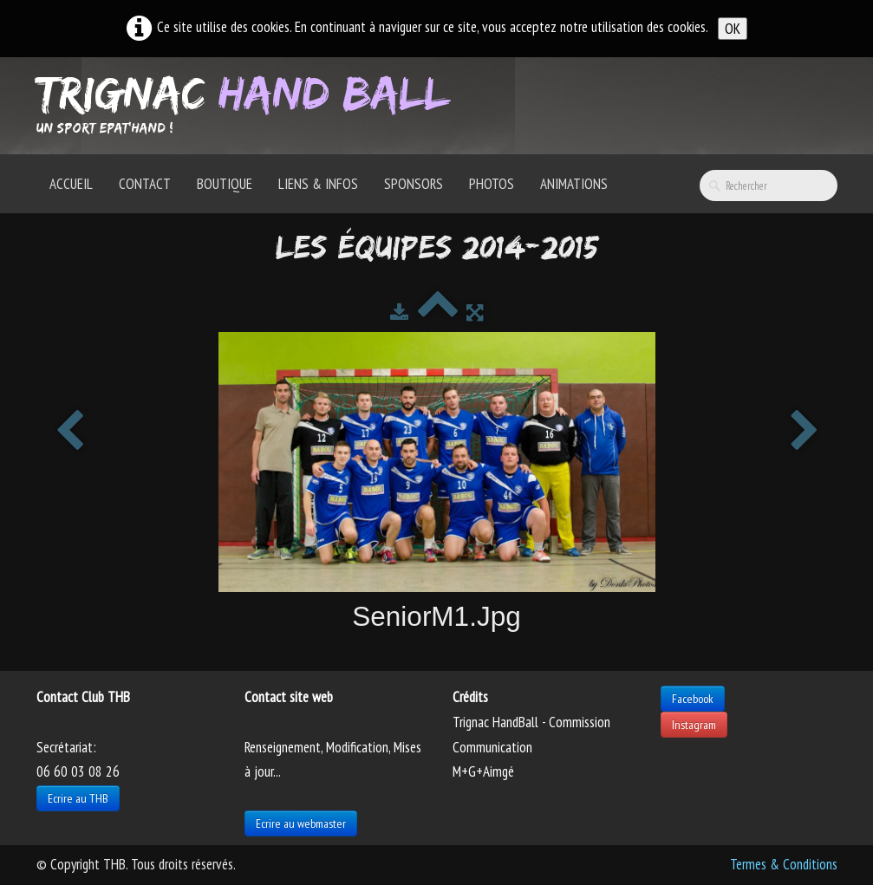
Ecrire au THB (78, 798)
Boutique (224, 183)
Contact (145, 183)
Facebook (692, 698)
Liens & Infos (318, 183)
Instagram (694, 724)
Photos (491, 183)
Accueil (71, 183)
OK (732, 28)
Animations (574, 183)
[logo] (249, 104)
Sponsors (413, 183)
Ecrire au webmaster (301, 823)
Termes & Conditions (783, 864)
